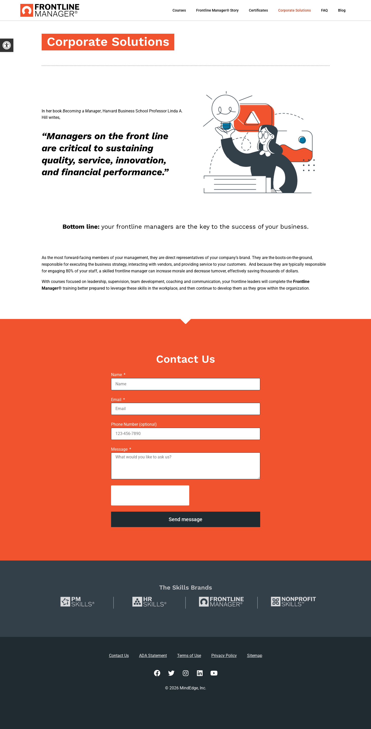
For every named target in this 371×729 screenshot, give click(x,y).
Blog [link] (342, 10)
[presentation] (150, 495)
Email (116, 399)
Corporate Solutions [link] (294, 10)
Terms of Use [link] (189, 655)
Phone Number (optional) (134, 424)
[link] (6, 45)
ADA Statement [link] (153, 655)
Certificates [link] (258, 10)
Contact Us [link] (119, 655)
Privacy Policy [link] (224, 655)
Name (117, 374)
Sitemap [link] (254, 655)
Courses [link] (179, 10)
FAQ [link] (324, 10)
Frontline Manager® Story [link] (217, 10)
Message (120, 449)
